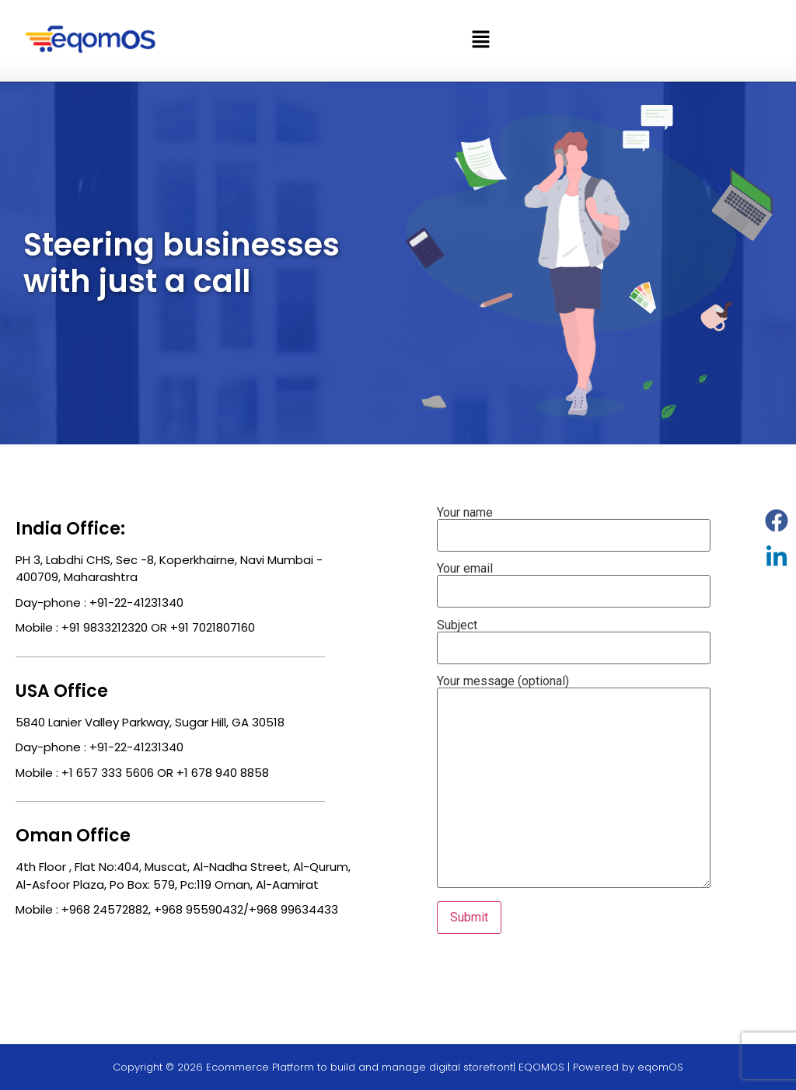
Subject (573, 637)
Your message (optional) (573, 782)
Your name (573, 524)
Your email (573, 580)
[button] (480, 40)
